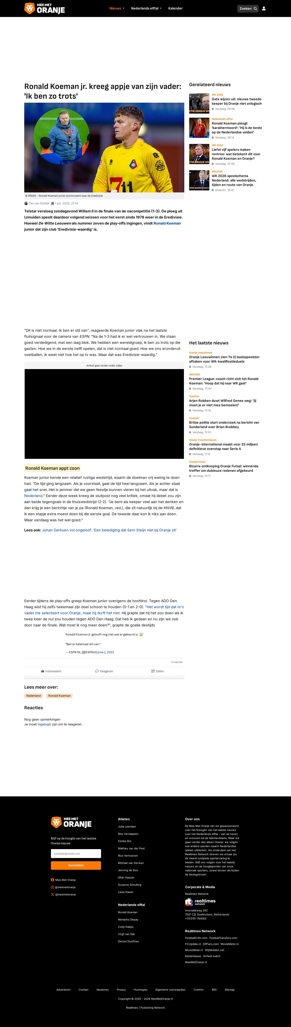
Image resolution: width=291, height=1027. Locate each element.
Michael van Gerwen (131, 862)
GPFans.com (211, 944)
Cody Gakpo (126, 926)
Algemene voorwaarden (170, 989)
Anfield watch (211, 956)
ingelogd (44, 724)
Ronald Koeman (167, 223)
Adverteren (63, 989)
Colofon (199, 989)
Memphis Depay (128, 919)
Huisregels (140, 989)
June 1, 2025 (105, 652)
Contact (83, 989)
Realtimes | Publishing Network (145, 1007)
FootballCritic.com (196, 937)
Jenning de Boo (128, 870)
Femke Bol (124, 841)
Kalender (175, 8)
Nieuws (115, 8)
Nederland (33, 496)
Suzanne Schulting (129, 884)
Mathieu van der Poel (131, 848)
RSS (214, 989)
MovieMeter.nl (230, 944)
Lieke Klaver (125, 892)
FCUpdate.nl (193, 944)
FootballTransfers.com (223, 937)
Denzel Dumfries (128, 941)
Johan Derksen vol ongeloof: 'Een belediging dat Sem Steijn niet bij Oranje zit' (109, 530)
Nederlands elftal (144, 8)
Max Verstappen (128, 833)
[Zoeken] (244, 9)
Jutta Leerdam (127, 826)
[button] (123, 8)
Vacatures (102, 989)
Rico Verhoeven (128, 855)
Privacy (121, 989)
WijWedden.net (214, 950)
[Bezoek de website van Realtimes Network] (200, 902)
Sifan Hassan (126, 877)
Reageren (104, 670)
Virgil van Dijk (126, 934)
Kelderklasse (193, 956)
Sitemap (230, 989)
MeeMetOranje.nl (196, 962)
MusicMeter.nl (194, 950)
